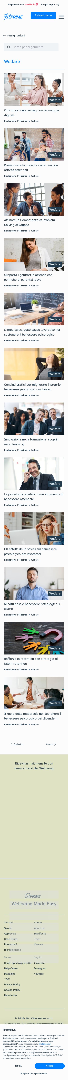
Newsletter (10, 995)
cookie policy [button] (45, 1044)
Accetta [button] (49, 1066)
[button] (43, 15)
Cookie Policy (12, 990)
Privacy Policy (12, 984)
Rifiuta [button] (18, 1066)
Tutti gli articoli (16, 35)
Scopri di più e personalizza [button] (34, 1073)
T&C (7, 979)
